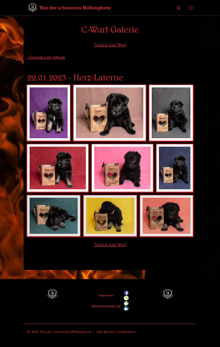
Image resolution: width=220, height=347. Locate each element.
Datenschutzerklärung (106, 306)
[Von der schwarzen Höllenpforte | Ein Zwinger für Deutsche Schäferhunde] (32, 7)
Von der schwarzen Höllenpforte (66, 332)
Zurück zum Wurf (110, 44)
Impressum (106, 295)
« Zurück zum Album (46, 57)
